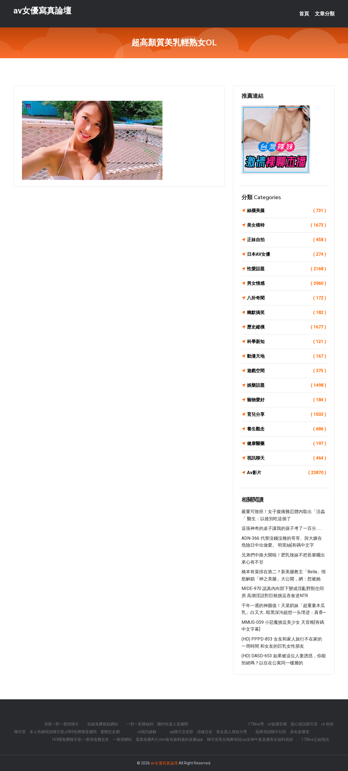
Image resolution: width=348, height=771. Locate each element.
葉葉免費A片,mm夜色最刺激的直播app (169, 739)
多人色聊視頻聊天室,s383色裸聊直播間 (63, 732)
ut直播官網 (277, 724)
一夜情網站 (122, 739)
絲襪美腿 (286, 211)
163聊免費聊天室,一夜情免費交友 (80, 739)
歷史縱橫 (286, 327)
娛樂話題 (286, 385)
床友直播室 (299, 732)
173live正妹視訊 (315, 739)
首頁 (304, 13)
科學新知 (286, 342)
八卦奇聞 (286, 298)
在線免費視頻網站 (102, 724)
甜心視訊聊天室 (304, 724)
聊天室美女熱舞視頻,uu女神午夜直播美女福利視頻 (250, 739)
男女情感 (286, 283)
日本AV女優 (286, 254)
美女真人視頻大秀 (231, 732)
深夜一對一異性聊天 (61, 724)
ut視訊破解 (146, 732)
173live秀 (256, 724)
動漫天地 (286, 356)
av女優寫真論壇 (42, 10)
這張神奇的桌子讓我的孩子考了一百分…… (282, 528)
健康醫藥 (286, 443)
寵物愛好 (286, 400)
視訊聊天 (286, 458)
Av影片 (286, 473)
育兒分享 (286, 414)
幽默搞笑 (286, 312)
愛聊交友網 (110, 732)
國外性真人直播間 (172, 724)
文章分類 (325, 13)
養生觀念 (286, 429)
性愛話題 (286, 269)
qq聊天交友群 (181, 732)
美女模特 (286, 225)
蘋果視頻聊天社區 (271, 732)
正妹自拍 (286, 240)
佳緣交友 (204, 732)
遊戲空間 (286, 371)
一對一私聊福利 (140, 724)
